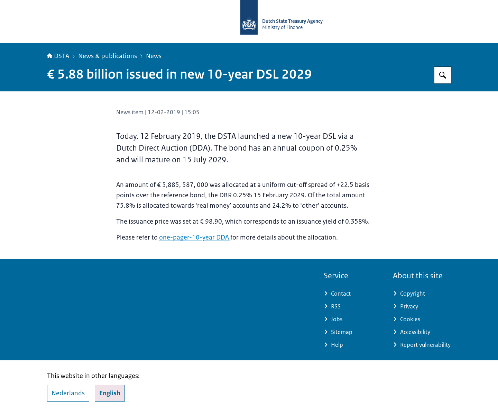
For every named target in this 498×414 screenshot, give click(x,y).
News (154, 56)
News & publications (107, 56)
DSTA (58, 56)
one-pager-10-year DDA (194, 237)
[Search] (442, 75)
